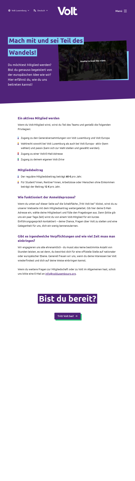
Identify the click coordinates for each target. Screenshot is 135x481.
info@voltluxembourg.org (60, 273)
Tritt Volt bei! (67, 316)
